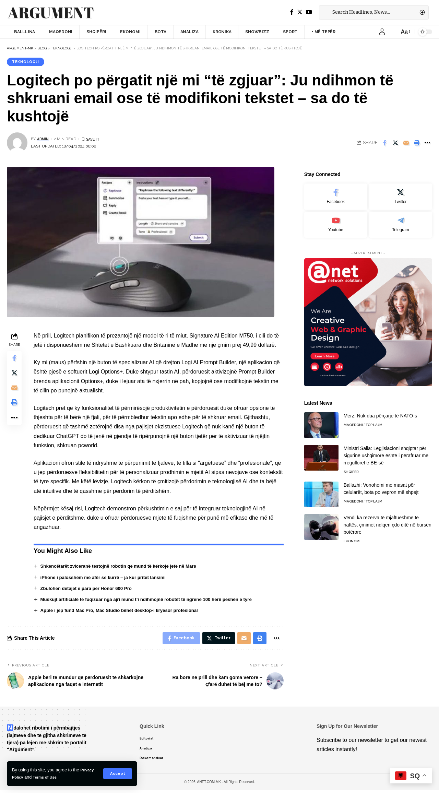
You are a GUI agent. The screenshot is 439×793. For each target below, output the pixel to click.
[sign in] (382, 31)
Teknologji (27, 62)
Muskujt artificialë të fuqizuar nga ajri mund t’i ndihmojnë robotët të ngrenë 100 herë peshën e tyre (153, 600)
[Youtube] (335, 220)
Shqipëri (351, 468)
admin (43, 139)
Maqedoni (353, 421)
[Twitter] (299, 12)
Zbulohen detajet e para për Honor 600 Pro (89, 589)
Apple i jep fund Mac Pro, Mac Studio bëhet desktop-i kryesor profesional (124, 612)
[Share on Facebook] (385, 143)
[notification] (392, 31)
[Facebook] (291, 12)
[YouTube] (309, 12)
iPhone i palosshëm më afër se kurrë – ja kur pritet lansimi (107, 578)
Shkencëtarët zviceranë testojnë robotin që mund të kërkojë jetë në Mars (123, 567)
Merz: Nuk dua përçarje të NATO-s (380, 412)
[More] (427, 143)
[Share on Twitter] (395, 143)
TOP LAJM (374, 421)
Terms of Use (48, 777)
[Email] (406, 143)
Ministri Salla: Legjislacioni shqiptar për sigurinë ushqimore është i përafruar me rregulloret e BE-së (386, 452)
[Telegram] (400, 220)
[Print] (417, 143)
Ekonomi (352, 537)
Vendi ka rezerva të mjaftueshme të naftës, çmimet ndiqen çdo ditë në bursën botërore (387, 521)
